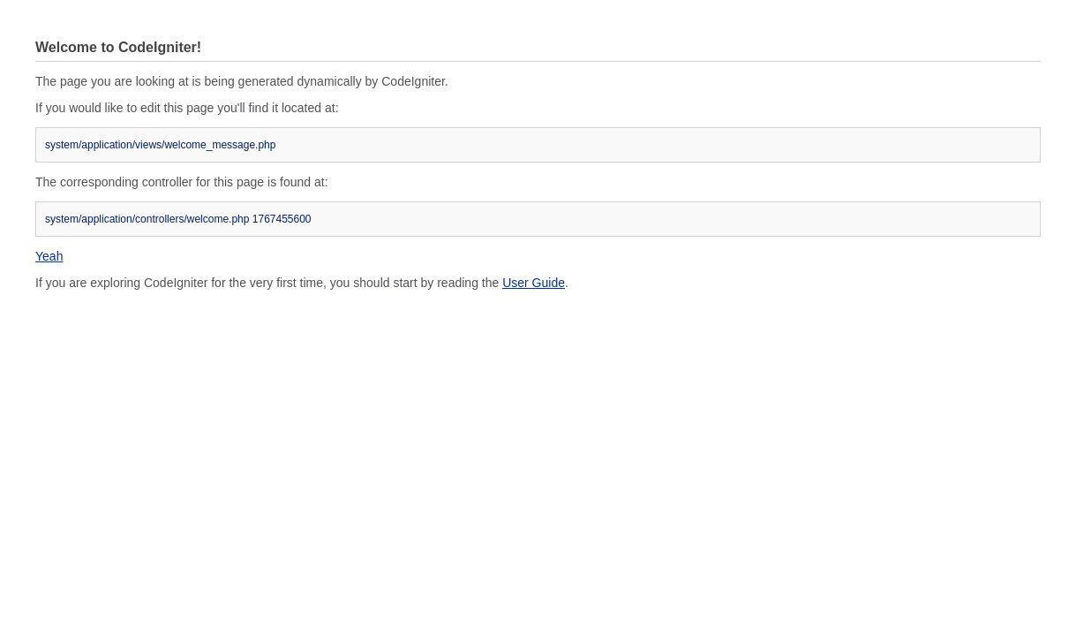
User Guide (533, 283)
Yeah (49, 256)
